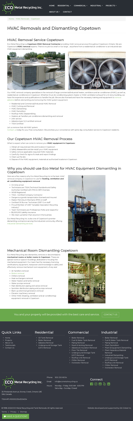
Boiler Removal (44, 340)
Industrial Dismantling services (20, 224)
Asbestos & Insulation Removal (84, 348)
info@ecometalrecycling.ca (66, 382)
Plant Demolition (112, 345)
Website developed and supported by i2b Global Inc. (109, 408)
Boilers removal (17, 273)
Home (52, 6)
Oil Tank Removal (45, 338)
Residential (65, 6)
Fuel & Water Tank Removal (83, 340)
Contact (67, 12)
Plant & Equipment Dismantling (118, 348)
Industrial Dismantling (114, 355)
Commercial (81, 6)
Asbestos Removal (45, 343)
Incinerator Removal (80, 363)
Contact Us (110, 314)
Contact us (11, 130)
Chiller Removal (78, 360)
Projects (111, 6)
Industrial (96, 6)
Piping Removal (78, 343)
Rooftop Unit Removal (81, 358)
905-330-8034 (61, 377)
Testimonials (10, 345)
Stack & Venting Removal (82, 345)
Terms (4, 412)
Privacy (13, 412)
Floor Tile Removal (79, 350)
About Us (55, 12)
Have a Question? (15, 416)
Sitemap (23, 412)
